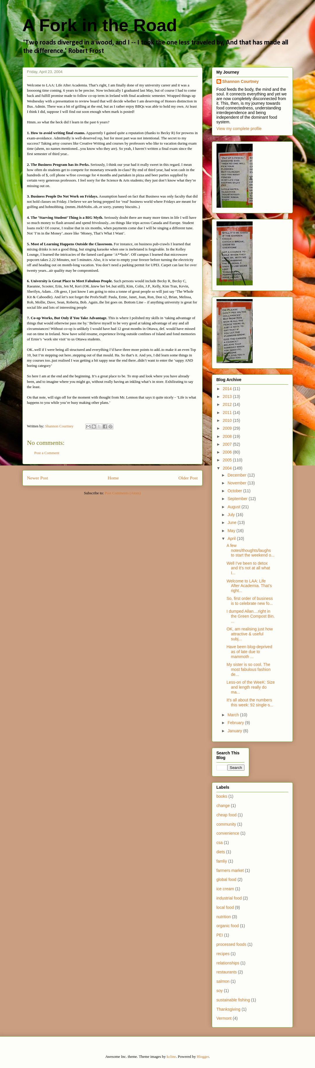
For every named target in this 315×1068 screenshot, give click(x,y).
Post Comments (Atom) (123, 493)
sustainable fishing (233, 1000)
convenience (228, 833)
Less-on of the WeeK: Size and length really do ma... (250, 687)
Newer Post (37, 477)
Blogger (203, 1056)
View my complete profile (239, 128)
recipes (223, 953)
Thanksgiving (229, 1009)
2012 (228, 404)
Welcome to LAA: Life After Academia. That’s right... (249, 586)
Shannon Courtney (240, 81)
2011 (228, 412)
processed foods (232, 944)
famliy (222, 861)
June (232, 522)
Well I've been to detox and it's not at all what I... (248, 568)
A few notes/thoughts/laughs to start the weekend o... (250, 550)
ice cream (225, 888)
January (235, 730)
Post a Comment (46, 453)
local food (225, 907)
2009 (228, 428)
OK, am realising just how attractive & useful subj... (249, 634)
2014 (228, 388)
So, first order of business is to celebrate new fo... (249, 601)
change (223, 805)
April (232, 538)
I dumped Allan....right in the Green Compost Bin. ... (250, 616)
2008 (228, 436)
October (235, 490)
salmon (223, 981)
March (234, 714)
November (237, 483)
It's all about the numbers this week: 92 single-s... (249, 702)
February (236, 722)
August (234, 506)
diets (221, 852)
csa (220, 842)
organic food (228, 925)
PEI (220, 935)
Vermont (224, 1018)
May (232, 530)
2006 (228, 452)
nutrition (224, 916)
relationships (228, 963)
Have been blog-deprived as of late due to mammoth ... (249, 651)
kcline (171, 1056)
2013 (228, 396)
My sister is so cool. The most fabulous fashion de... (248, 669)
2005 (228, 460)
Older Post (188, 477)
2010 (228, 420)
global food (227, 879)
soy (220, 990)
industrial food (229, 898)
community (226, 824)
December (237, 475)
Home (113, 477)
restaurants (227, 972)
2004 (228, 468)
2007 (228, 444)
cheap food (227, 815)
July (232, 514)
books (222, 796)
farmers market (230, 870)
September (238, 498)
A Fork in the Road (99, 25)
